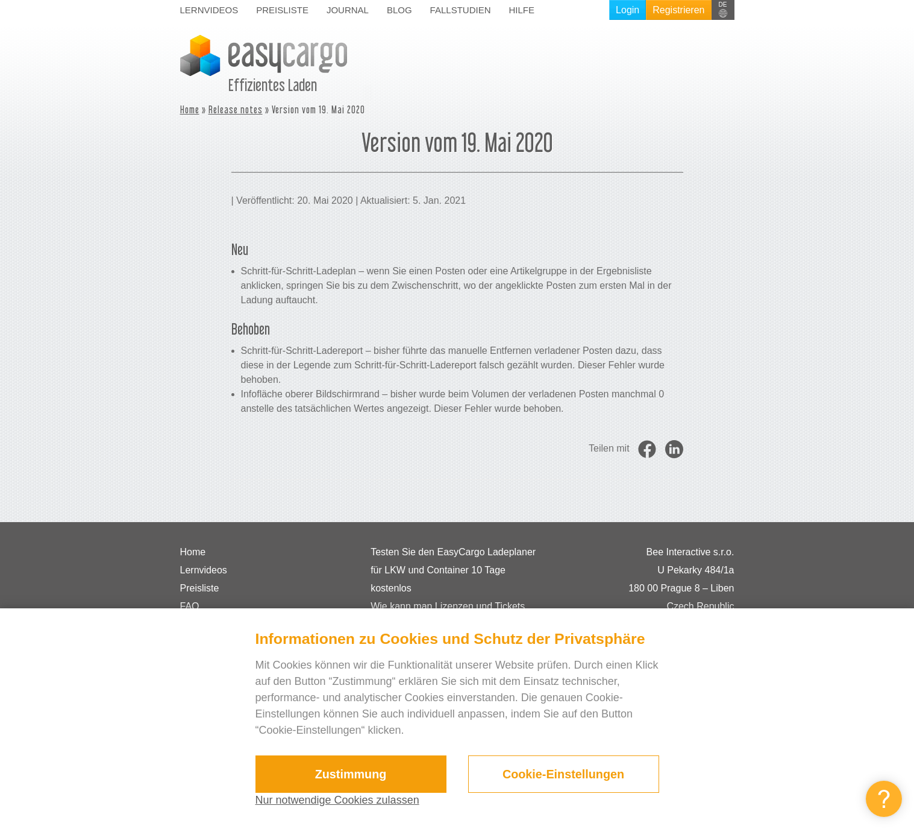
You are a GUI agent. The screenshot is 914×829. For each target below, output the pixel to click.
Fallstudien (460, 10)
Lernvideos (209, 10)
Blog (399, 10)
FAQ (189, 606)
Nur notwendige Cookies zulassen (337, 800)
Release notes (235, 109)
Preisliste (282, 10)
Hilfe (521, 10)
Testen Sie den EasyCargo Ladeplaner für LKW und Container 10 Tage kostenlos (453, 570)
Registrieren (678, 10)
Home (189, 109)
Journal (348, 10)
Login (627, 10)
